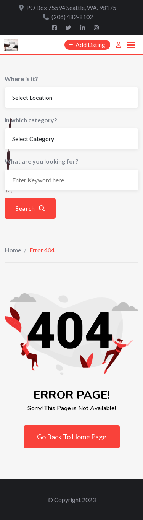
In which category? (31, 119)
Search (30, 208)
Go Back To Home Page (71, 436)
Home (13, 249)
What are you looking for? (42, 161)
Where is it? (21, 78)
